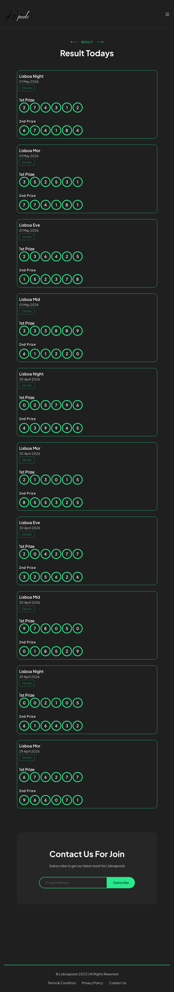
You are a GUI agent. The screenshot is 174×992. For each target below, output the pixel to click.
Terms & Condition (62, 983)
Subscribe (121, 882)
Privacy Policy (92, 983)
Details (26, 88)
